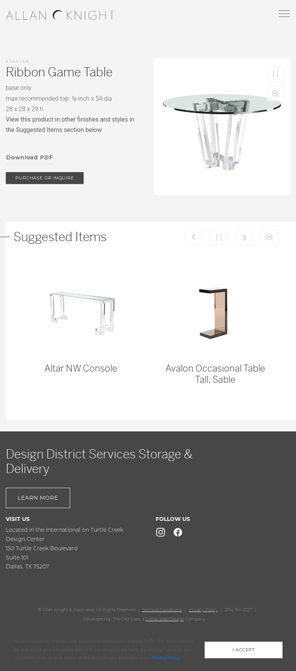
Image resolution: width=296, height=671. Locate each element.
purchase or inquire (44, 178)
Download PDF (29, 157)
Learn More (38, 497)
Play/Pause (275, 74)
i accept (243, 649)
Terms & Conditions (162, 609)
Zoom (275, 93)
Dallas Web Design (165, 619)
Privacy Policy (203, 609)
